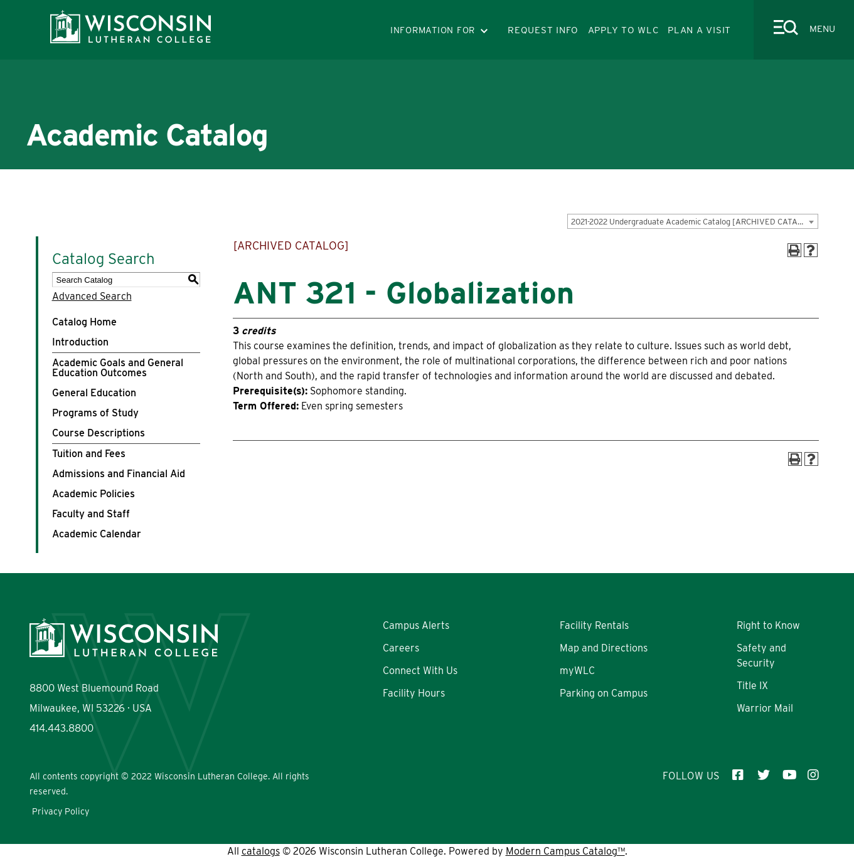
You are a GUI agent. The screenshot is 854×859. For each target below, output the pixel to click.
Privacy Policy (60, 811)
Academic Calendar (96, 534)
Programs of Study (95, 413)
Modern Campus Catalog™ (565, 851)
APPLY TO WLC (623, 30)
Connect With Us (420, 671)
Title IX (752, 686)
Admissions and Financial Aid (118, 474)
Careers (401, 648)
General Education (94, 393)
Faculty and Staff (91, 514)
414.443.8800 (61, 728)
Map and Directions (604, 648)
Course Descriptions (98, 433)
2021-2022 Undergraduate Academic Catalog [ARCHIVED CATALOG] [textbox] (693, 221)
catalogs (261, 851)
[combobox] (692, 221)
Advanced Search (92, 296)
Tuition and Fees (88, 454)
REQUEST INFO (543, 30)
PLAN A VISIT (699, 30)
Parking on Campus (604, 693)
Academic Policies (93, 494)
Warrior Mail (765, 708)
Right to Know (768, 625)
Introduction (80, 342)
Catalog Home (84, 322)
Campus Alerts (416, 625)
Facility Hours (414, 693)
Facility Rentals (594, 625)
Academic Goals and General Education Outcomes (117, 368)
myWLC (577, 671)
